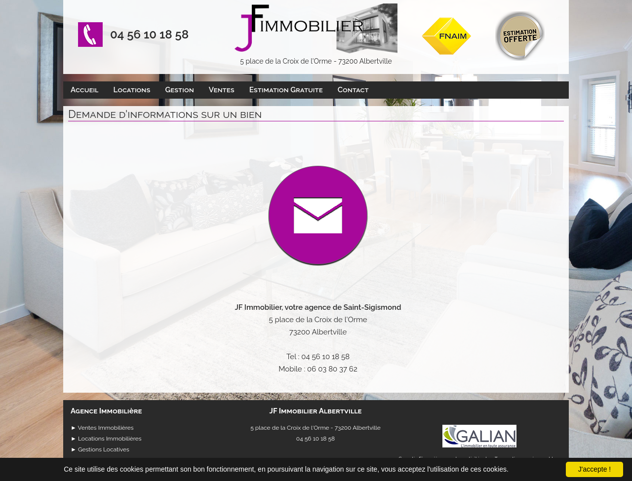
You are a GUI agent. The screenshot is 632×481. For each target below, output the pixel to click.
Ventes (222, 89)
